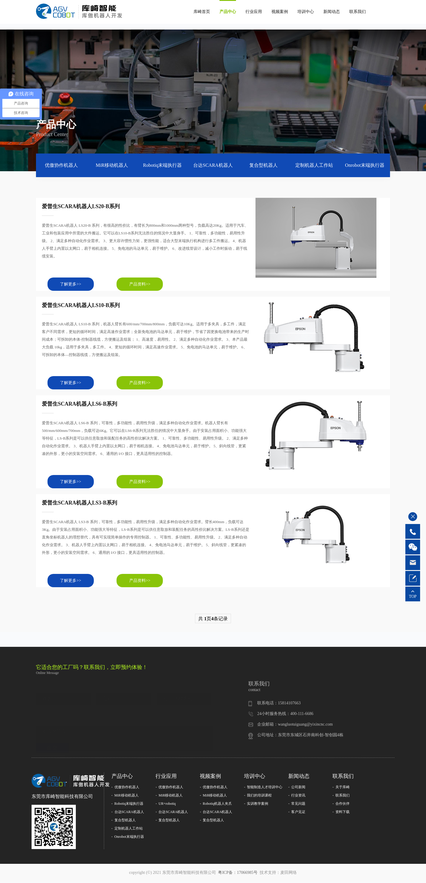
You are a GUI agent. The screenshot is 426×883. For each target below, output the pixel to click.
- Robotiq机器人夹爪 (216, 805)
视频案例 (279, 11)
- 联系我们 (341, 797)
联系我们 (357, 11)
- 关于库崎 (341, 788)
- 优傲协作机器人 (125, 788)
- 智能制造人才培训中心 (263, 788)
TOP (413, 596)
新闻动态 (331, 11)
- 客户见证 (296, 813)
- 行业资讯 (296, 797)
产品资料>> (142, 284)
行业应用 (253, 11)
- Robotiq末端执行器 (128, 805)
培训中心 (305, 11)
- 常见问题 (296, 805)
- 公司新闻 (296, 788)
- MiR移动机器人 (125, 797)
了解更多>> (71, 284)
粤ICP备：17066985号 (238, 874)
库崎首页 (202, 11)
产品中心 (227, 11)
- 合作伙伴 (341, 805)
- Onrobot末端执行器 (128, 838)
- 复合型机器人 (124, 822)
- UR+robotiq (165, 805)
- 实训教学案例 (256, 805)
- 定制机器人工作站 (127, 830)
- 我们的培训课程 (258, 797)
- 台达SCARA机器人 (128, 813)
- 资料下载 (341, 813)
